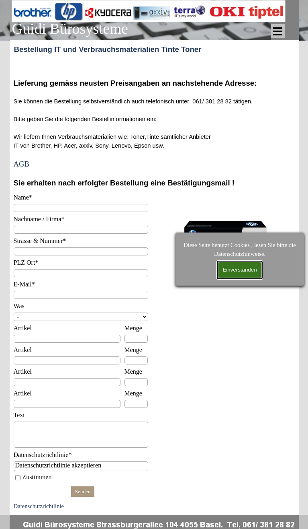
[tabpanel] (154, 123)
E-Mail (24, 284)
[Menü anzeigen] (278, 31)
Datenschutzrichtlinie (39, 506)
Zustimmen (37, 476)
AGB (21, 164)
